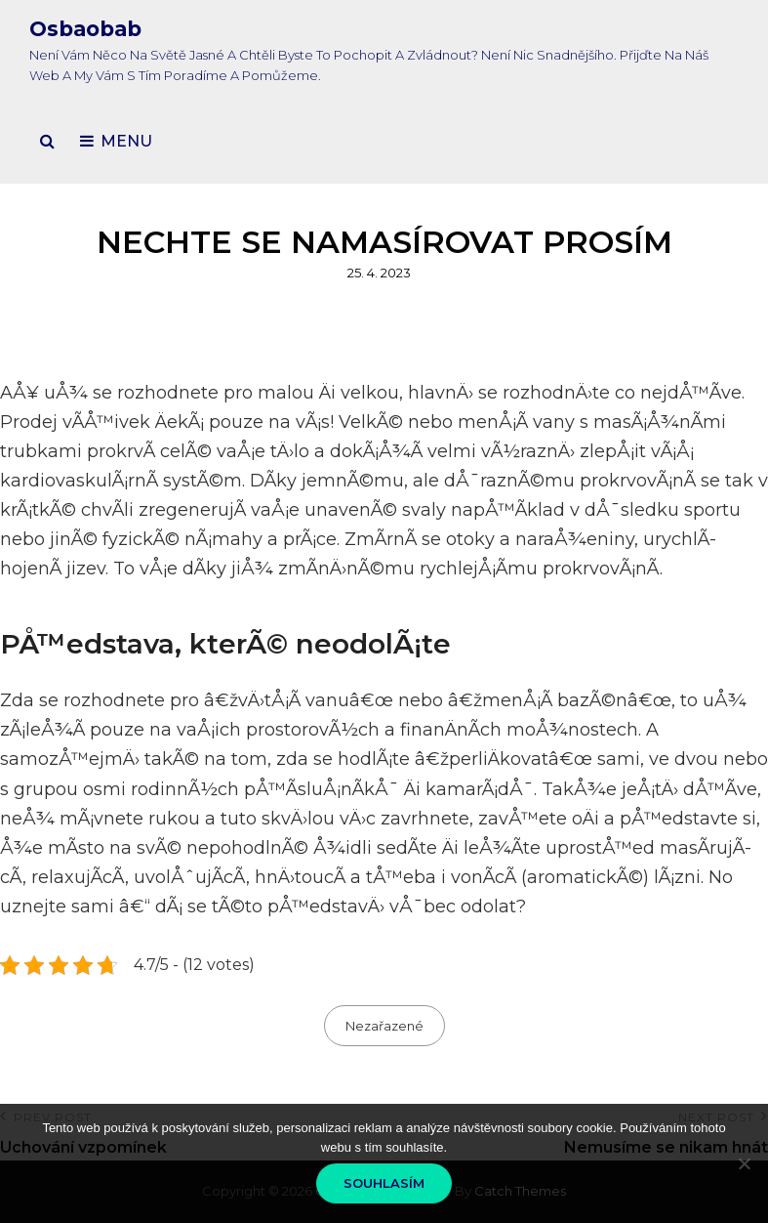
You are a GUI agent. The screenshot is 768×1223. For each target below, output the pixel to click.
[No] (743, 1163)
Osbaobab (85, 29)
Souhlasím (384, 1183)
